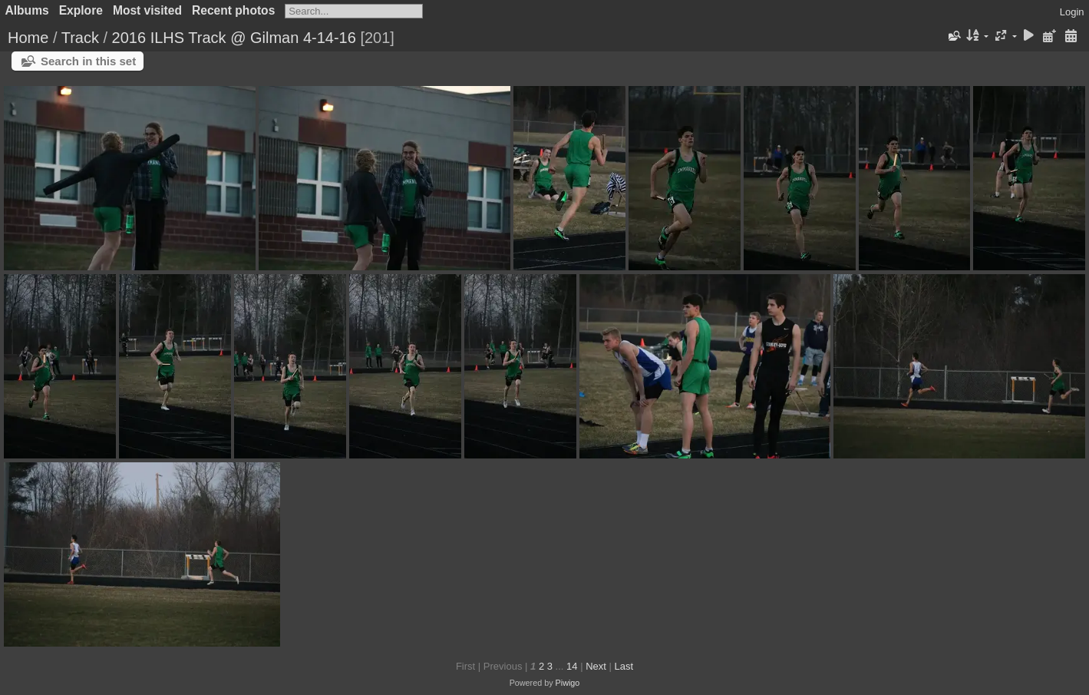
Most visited (147, 10)
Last (623, 666)
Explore (81, 10)
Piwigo (568, 682)
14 (571, 666)
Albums (27, 10)
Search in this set (88, 61)
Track (80, 37)
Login (1072, 12)
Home (28, 37)
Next (596, 666)
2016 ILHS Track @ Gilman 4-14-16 (234, 37)
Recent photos (233, 10)
